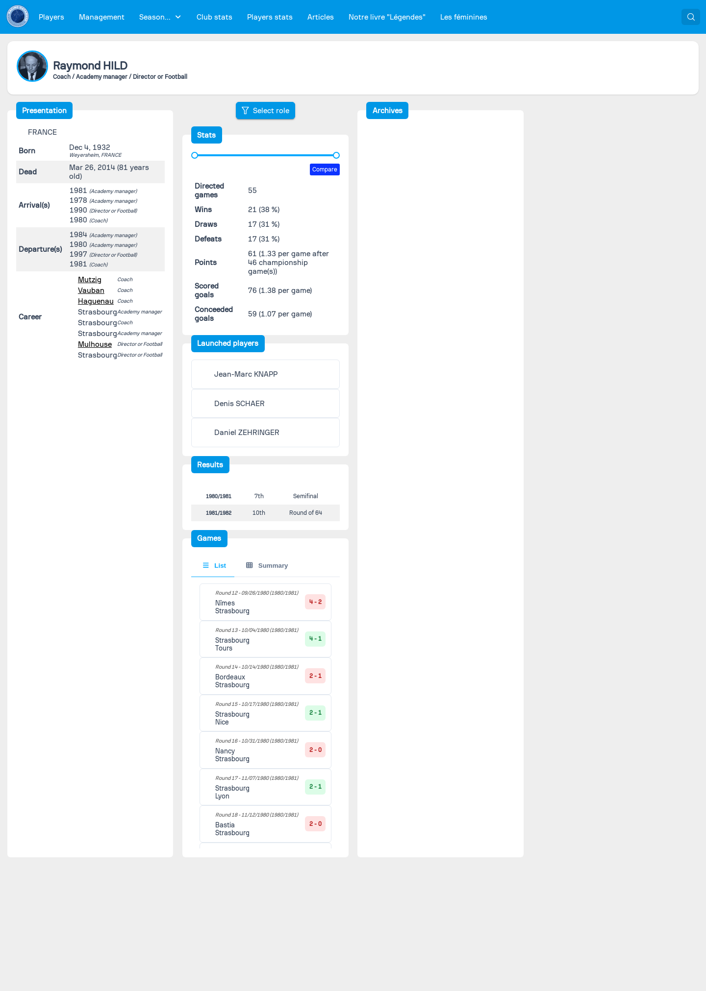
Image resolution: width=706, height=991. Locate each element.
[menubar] (263, 17)
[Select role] (265, 110)
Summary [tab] (267, 572)
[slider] (194, 155)
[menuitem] (51, 17)
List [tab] (214, 572)
